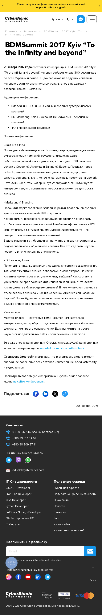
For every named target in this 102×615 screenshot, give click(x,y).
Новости (59, 506)
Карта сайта (62, 524)
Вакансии (60, 512)
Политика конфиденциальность (75, 494)
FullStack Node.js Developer (24, 512)
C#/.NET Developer (18, 488)
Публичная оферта (66, 488)
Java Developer (16, 500)
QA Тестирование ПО (20, 518)
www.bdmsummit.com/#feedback (62, 348)
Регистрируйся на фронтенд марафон (41, 4)
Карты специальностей (69, 530)
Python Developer (17, 506)
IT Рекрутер (13, 524)
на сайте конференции (28, 381)
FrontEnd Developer (18, 494)
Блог (57, 518)
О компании (61, 500)
